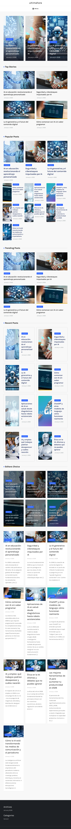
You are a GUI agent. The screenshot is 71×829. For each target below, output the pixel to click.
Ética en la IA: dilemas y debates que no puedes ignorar (59, 445)
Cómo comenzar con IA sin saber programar (18, 189)
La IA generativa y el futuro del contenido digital (56, 171)
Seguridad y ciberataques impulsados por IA (33, 171)
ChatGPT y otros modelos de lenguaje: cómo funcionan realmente (61, 191)
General (9, 39)
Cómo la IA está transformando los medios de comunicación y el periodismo (18, 232)
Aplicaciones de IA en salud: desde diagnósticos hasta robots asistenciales (26, 411)
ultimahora (35, 2)
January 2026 (8, 810)
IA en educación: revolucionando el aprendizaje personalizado (13, 48)
